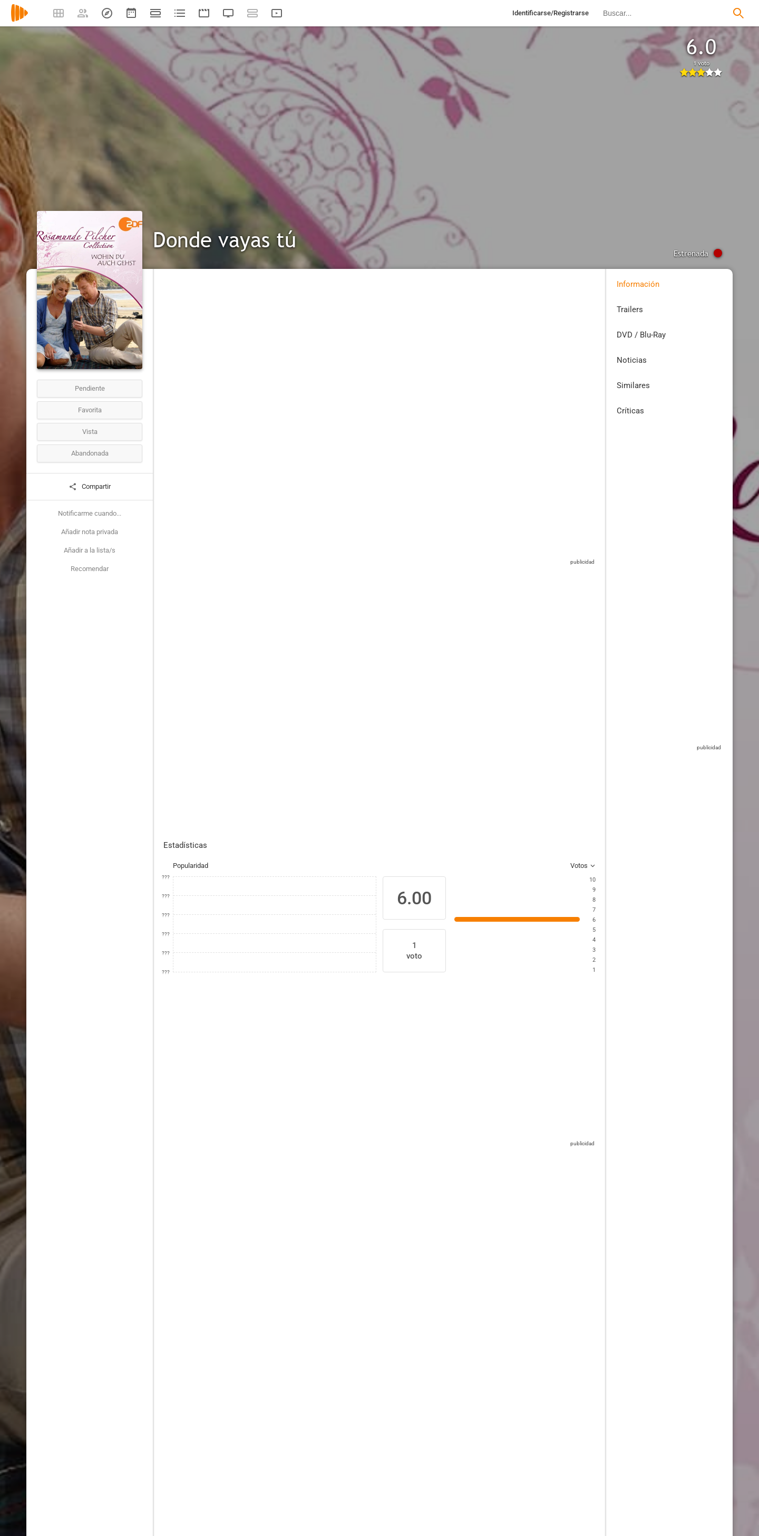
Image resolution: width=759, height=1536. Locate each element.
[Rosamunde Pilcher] (502, 1307)
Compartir (90, 486)
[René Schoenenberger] (574, 1166)
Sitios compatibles (484, 548)
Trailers (630, 309)
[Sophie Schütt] (195, 1166)
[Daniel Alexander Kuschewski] (448, 1166)
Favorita (90, 410)
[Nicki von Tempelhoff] (258, 1166)
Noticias (632, 360)
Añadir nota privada (89, 532)
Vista (90, 432)
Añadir (240, 677)
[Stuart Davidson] (384, 1166)
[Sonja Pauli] (502, 1278)
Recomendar (90, 569)
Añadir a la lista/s (89, 550)
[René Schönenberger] (511, 1166)
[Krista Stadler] (321, 1166)
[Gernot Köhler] (281, 1345)
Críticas (630, 411)
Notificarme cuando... (89, 513)
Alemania (177, 347)
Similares (633, 385)
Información (638, 284)
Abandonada (90, 453)
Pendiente (90, 388)
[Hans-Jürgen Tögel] (281, 1278)
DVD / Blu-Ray (641, 335)
